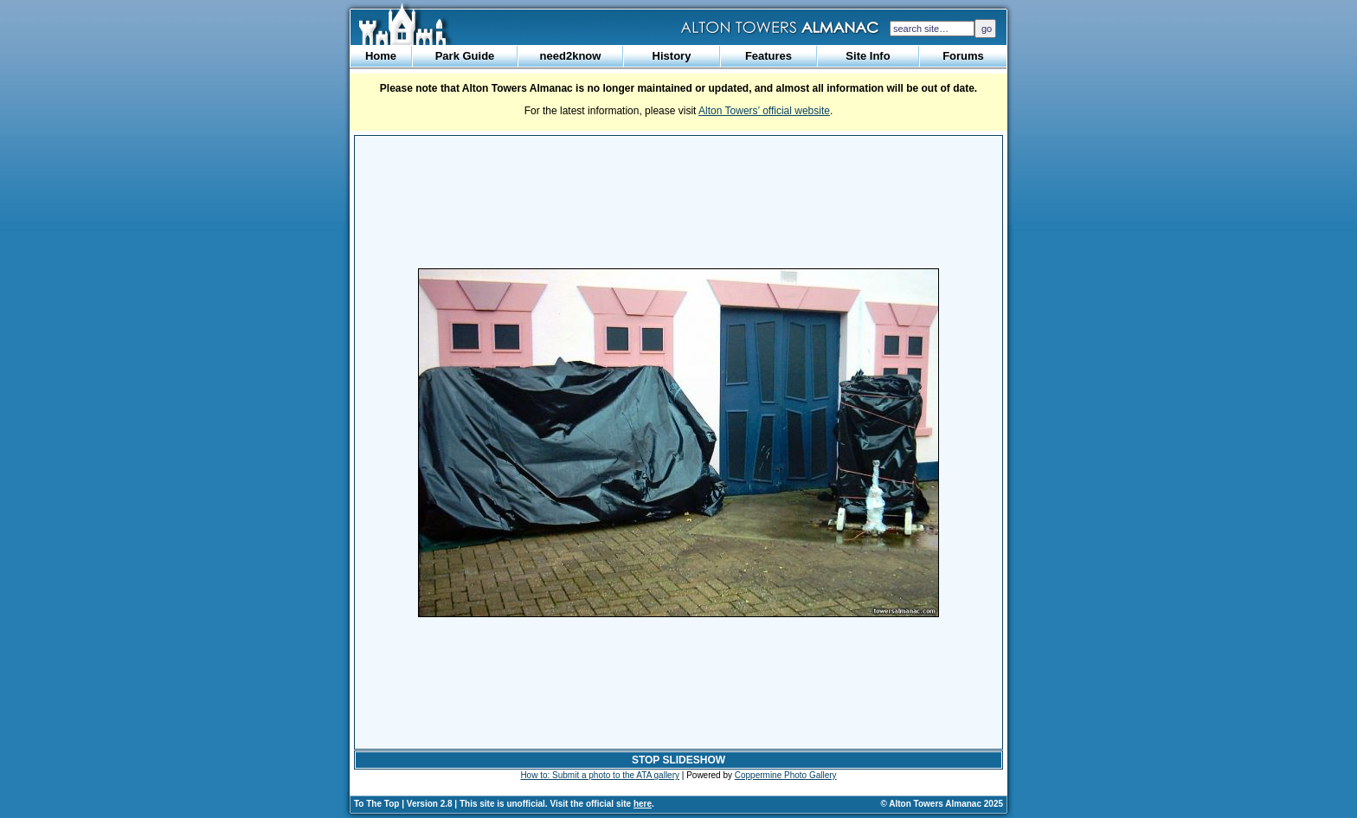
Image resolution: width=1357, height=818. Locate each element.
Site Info (868, 55)
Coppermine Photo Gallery (786, 775)
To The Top (376, 803)
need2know (570, 55)
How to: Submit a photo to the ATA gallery (599, 775)
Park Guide (465, 55)
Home (380, 55)
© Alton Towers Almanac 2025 (942, 803)
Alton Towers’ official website (764, 111)
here (642, 803)
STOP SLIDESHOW (678, 760)
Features (768, 55)
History (672, 55)
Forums (963, 55)
